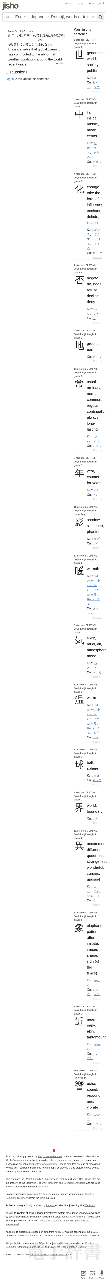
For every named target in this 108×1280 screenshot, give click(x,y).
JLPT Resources (58, 1254)
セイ (95, 82)
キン (95, 1053)
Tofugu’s (50, 1205)
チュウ (97, 162)
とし (97, 490)
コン (90, 1058)
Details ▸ (97, 91)
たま (97, 775)
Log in (101, 3)
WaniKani (89, 1205)
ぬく (97, 733)
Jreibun (61, 63)
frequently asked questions (43, 1164)
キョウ (97, 1124)
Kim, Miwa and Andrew (50, 1156)
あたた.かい (93, 585)
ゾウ (97, 994)
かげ (97, 539)
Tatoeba (47, 1194)
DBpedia (43, 1243)
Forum (68, 3)
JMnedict (49, 1179)
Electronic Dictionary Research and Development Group (55, 1182)
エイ (95, 543)
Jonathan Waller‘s (39, 1254)
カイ (95, 818)
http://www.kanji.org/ (75, 1216)
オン (95, 737)
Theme (90, 3)
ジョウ (97, 446)
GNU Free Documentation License (67, 1246)
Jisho (10, 6)
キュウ (97, 780)
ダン (95, 608)
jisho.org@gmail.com (60, 1160)
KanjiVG (58, 1231)
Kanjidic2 (38, 1179)
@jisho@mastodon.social (19, 1160)
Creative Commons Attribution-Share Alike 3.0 (67, 1235)
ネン (95, 495)
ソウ (97, 87)
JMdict (28, 1179)
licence (44, 1186)
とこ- (97, 441)
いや (97, 313)
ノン (90, 613)
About (79, 3)
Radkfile (63, 1179)
